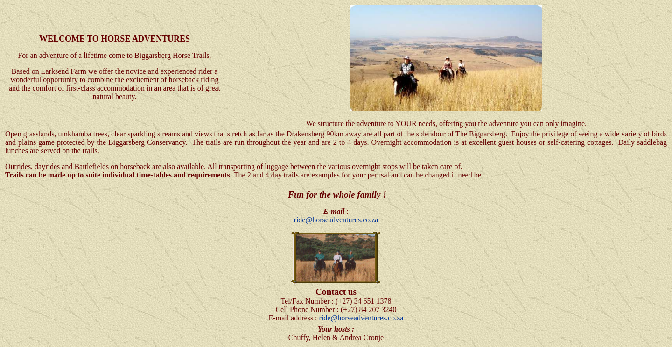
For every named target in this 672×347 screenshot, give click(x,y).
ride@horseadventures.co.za (336, 220)
